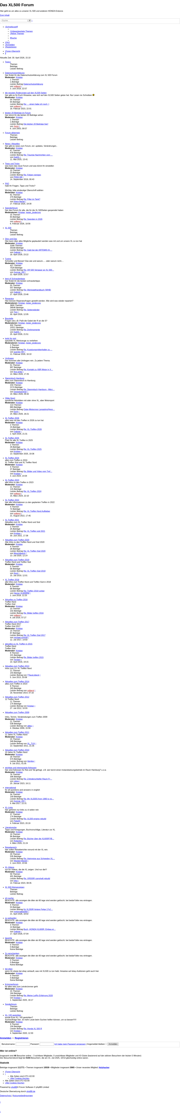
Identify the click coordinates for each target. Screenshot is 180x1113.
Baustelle (9, 318)
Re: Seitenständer (32, 310)
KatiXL (17, 157)
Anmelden (5, 1038)
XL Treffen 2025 (12, 438)
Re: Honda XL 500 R (33, 1029)
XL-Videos (9, 867)
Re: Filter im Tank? (32, 199)
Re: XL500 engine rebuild (35, 819)
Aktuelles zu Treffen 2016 (16, 600)
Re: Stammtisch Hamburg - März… (39, 389)
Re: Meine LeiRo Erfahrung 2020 (38, 995)
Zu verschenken (12, 953)
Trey (16, 312)
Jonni (16, 126)
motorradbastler (21, 912)
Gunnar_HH (19, 272)
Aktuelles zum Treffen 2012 (17, 697)
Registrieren (21, 1038)
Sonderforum (11, 1004)
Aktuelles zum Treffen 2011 (17, 732)
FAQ (7, 184)
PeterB (17, 821)
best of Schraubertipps (15, 279)
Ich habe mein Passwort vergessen (70, 1044)
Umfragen (9, 358)
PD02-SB (18, 177)
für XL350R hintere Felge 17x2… (38, 909)
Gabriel (17, 252)
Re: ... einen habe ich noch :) (36, 104)
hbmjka (30, 761)
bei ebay (9, 969)
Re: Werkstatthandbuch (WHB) (37, 290)
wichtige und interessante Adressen (20, 768)
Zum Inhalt (5, 15)
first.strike (18, 372)
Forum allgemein (12, 133)
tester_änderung (33, 212)
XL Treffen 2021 (12, 520)
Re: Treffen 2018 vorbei (34, 591)
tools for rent (10, 338)
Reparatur (9, 299)
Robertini (18, 841)
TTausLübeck (33, 675)
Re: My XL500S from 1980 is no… (39, 799)
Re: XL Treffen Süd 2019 (35, 571)
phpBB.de (30, 1091)
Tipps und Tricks (12, 164)
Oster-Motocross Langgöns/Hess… (39, 409)
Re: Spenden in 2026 (33, 219)
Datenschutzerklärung (14, 73)
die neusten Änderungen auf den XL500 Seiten (26, 93)
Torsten (17, 660)
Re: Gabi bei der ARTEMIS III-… (38, 250)
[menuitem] (21, 31)
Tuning (8, 259)
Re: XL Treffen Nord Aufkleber (37, 511)
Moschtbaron (19, 553)
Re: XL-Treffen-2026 (33, 429)
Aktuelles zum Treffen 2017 (17, 622)
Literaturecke (11, 827)
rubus (16, 781)
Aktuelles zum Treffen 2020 (17, 540)
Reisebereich (11, 847)
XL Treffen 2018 (12, 580)
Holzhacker (104, 1067)
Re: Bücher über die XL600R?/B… (39, 839)
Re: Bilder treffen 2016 (34, 613)
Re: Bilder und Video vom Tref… (38, 471)
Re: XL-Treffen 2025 (33, 449)
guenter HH (19, 352)
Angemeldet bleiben (97, 1044)
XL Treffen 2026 (12, 418)
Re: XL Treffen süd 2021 (34, 531)
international (10, 788)
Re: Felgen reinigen (32, 175)
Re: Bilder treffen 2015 (34, 657)
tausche (8, 938)
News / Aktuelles (12, 144)
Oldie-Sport (10, 398)
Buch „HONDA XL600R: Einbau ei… (40, 929)
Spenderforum (11, 208)
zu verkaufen (10, 918)
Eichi (16, 412)
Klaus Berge (19, 201)
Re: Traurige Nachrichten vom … (38, 155)
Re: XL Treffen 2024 (32, 491)
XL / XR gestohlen (13, 1015)
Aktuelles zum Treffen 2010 (17, 750)
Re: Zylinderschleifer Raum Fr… (38, 779)
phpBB (14, 1087)
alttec (29, 726)
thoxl (16, 573)
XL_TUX (31, 743)
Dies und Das (11, 239)
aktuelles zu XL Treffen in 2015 (18, 644)
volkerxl (17, 86)
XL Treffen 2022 (12, 500)
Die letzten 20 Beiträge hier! (36, 124)
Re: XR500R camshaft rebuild (37, 878)
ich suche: (9, 898)
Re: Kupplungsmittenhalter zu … (38, 350)
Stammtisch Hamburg (14, 378)
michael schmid (21, 637)
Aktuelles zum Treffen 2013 (17, 666)
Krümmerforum (11, 984)
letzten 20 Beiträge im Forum (18, 113)
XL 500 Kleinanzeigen (14, 887)
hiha (16, 881)
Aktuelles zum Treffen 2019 (17, 560)
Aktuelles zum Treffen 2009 (17, 712)
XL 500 (8, 228)
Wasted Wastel (20, 861)
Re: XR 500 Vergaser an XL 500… (39, 270)
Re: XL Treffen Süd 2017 (35, 635)
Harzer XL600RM (21, 593)
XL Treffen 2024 (12, 458)
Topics (8, 62)
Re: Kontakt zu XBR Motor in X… (38, 370)
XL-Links (9, 807)
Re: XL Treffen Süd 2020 (35, 551)
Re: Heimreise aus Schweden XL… (39, 859)
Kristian (19, 77)
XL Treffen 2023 (12, 480)
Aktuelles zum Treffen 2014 (17, 681)
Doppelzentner (20, 392)
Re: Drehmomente (32, 330)
